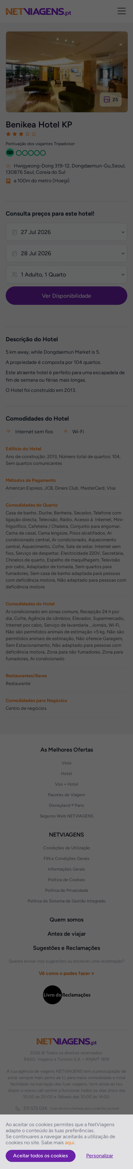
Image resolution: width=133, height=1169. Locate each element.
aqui (69, 1143)
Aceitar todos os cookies (40, 1156)
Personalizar (99, 1156)
